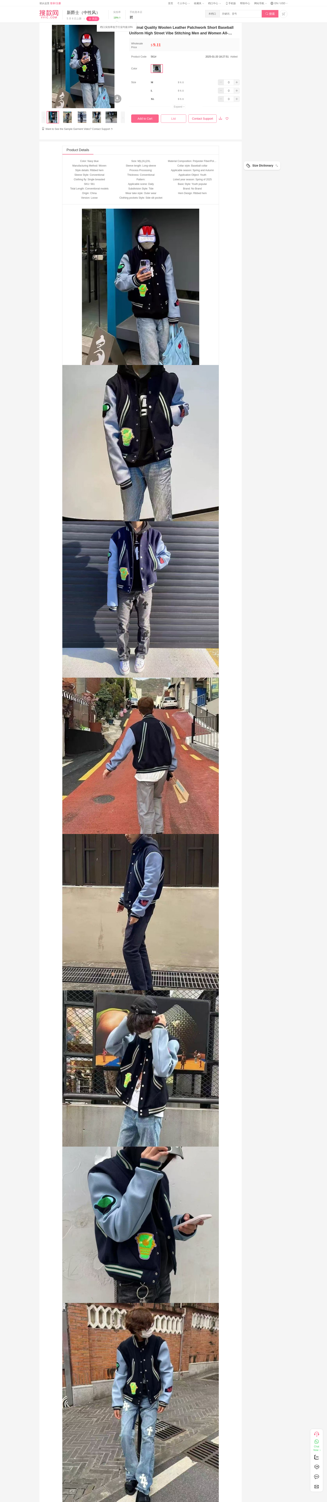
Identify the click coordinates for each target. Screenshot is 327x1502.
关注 (94, 18)
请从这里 (50, 3)
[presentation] (44, 117)
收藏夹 (199, 3)
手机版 (230, 3)
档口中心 (214, 3)
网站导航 (260, 3)
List (173, 118)
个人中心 (183, 3)
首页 (170, 3)
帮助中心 (245, 3)
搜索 (270, 13)
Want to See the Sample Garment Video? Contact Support (79, 129)
